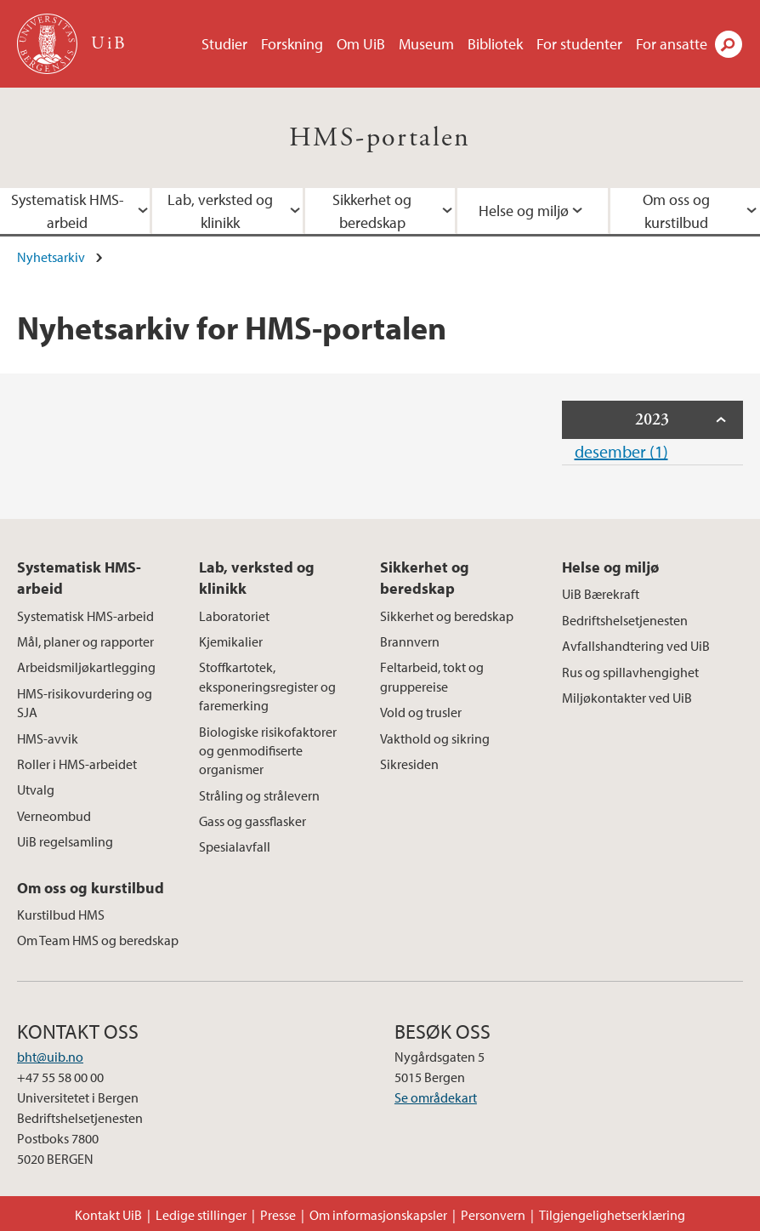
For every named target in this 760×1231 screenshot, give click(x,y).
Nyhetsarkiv (51, 256)
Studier (224, 44)
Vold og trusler (421, 712)
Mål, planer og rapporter (85, 641)
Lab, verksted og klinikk (220, 211)
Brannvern (410, 641)
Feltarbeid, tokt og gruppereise (432, 676)
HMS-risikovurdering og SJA (84, 703)
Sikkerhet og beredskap (371, 211)
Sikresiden (409, 763)
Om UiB (361, 44)
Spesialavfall (234, 846)
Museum (426, 44)
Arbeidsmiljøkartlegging (86, 666)
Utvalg (35, 789)
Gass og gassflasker (252, 820)
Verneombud (54, 815)
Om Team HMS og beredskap (98, 940)
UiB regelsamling (65, 841)
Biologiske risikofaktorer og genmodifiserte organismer (268, 750)
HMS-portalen (380, 138)
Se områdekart (435, 1097)
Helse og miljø (524, 210)
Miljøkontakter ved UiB (627, 697)
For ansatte (671, 44)
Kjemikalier (231, 641)
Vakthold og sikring (435, 738)
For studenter (579, 44)
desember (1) (621, 451)
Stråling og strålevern (259, 795)
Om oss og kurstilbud (90, 888)
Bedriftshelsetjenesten (625, 620)
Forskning (292, 44)
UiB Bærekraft (600, 593)
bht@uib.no (50, 1056)
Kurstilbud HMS (61, 914)
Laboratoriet (234, 615)
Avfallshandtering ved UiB (636, 645)
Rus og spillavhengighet (630, 672)
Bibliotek (495, 44)
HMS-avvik (47, 738)
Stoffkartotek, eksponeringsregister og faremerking (267, 686)
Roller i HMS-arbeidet (77, 763)
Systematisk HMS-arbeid (79, 577)
